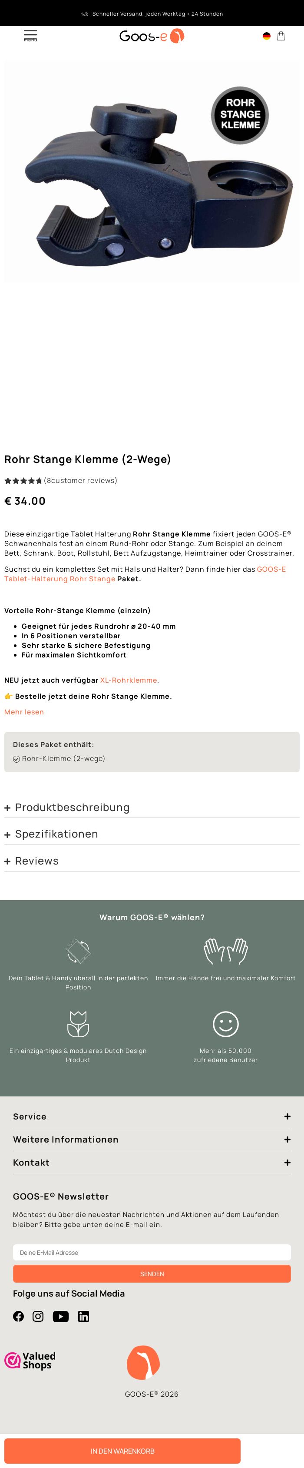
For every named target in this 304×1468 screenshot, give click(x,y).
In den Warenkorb (123, 1451)
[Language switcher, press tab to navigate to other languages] (267, 36)
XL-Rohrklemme (128, 680)
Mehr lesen (24, 712)
